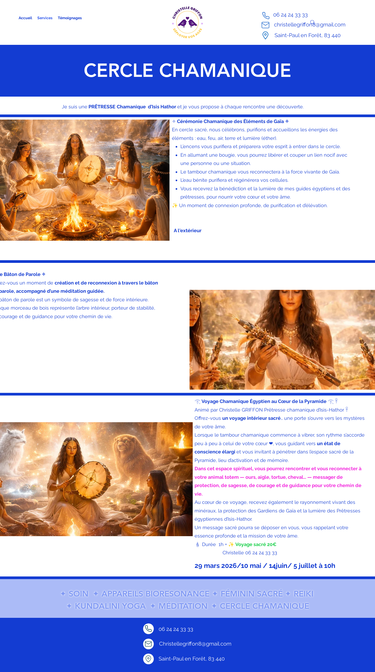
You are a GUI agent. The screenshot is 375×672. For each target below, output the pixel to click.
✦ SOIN (74, 594)
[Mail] (265, 25)
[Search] (312, 22)
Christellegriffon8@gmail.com (195, 644)
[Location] (148, 659)
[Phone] (265, 15)
